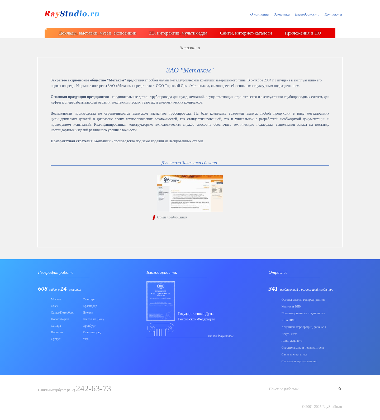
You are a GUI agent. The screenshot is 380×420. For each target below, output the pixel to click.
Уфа (86, 339)
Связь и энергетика (294, 354)
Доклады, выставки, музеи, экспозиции (97, 33)
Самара (56, 326)
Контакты (333, 14)
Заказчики (282, 14)
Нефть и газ (289, 334)
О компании (259, 14)
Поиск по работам (283, 389)
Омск (54, 306)
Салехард (89, 299)
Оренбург (89, 326)
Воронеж (57, 332)
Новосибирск (60, 319)
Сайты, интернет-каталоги (246, 33)
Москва (56, 299)
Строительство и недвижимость (303, 347)
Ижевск (88, 312)
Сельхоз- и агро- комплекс (299, 361)
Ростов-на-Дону (93, 319)
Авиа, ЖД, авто (292, 341)
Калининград (92, 332)
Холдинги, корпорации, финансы (304, 327)
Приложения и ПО (303, 33)
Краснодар (90, 306)
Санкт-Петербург (62, 312)
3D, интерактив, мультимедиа (178, 33)
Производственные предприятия (303, 313)
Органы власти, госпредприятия (303, 299)
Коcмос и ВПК (291, 306)
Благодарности (307, 14)
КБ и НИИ (289, 320)
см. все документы (221, 336)
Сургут (55, 339)
